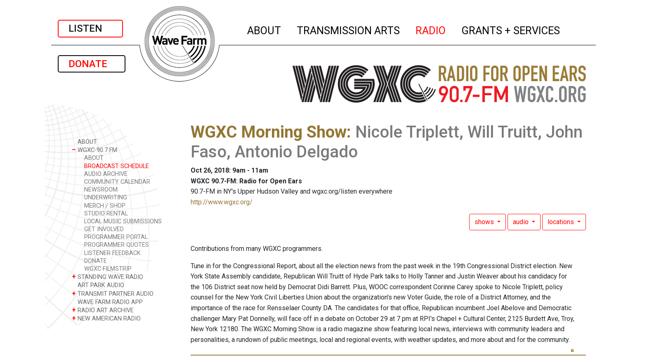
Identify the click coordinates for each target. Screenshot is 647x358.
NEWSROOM (101, 189)
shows (485, 222)
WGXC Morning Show (269, 132)
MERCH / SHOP (104, 205)
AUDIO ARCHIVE (106, 174)
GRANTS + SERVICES (511, 29)
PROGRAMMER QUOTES (116, 244)
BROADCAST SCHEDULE (116, 166)
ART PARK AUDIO (98, 285)
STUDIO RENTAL (106, 213)
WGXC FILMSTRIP (108, 268)
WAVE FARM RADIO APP (107, 302)
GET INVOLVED (104, 229)
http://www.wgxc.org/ (222, 202)
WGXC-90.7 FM (94, 150)
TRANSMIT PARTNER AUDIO (112, 293)
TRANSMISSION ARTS (348, 29)
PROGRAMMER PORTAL (116, 237)
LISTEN (90, 28)
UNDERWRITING (105, 197)
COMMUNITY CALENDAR (117, 181)
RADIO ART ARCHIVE (103, 310)
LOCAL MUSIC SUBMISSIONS (123, 221)
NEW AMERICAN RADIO (106, 318)
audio (521, 222)
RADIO (431, 29)
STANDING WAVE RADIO (107, 277)
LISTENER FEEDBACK (112, 253)
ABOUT (264, 29)
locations (562, 222)
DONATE (91, 64)
